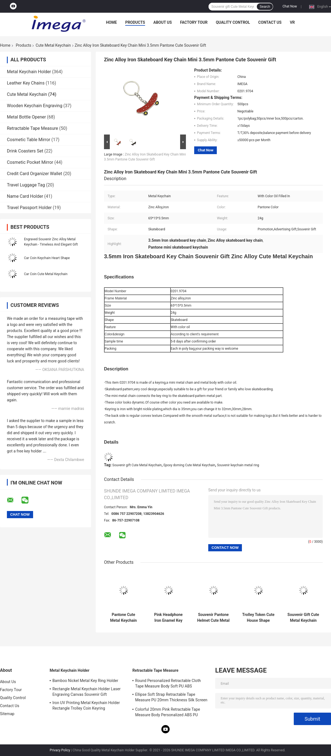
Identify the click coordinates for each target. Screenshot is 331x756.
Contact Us (269, 22)
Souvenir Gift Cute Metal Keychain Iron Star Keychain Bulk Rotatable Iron (303, 617)
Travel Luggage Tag (26, 185)
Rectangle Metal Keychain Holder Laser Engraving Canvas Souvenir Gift (86, 692)
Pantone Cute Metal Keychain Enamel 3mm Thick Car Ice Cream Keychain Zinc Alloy (123, 617)
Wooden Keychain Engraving (34, 105)
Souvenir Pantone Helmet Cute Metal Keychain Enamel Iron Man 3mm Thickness (213, 617)
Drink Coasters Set (25, 151)
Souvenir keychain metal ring (238, 465)
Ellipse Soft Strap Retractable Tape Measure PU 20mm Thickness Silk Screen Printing (171, 698)
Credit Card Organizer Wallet (34, 173)
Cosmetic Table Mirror (28, 139)
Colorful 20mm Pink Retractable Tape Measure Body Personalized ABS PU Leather (167, 713)
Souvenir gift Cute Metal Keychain (137, 465)
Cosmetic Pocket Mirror (30, 162)
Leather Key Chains (25, 83)
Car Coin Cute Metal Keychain (46, 274)
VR (292, 22)
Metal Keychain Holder (29, 71)
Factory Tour (194, 22)
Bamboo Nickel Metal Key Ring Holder (85, 680)
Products (135, 22)
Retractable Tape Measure (32, 128)
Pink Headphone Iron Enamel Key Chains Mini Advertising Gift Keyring (168, 617)
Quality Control (233, 22)
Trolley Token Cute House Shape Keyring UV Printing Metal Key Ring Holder (258, 617)
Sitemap (7, 714)
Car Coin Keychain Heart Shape (47, 258)
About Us (162, 22)
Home (111, 22)
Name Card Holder (25, 196)
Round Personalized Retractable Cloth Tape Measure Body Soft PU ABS (168, 683)
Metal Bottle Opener (26, 117)
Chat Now (289, 6)
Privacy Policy (60, 750)
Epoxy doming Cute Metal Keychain (189, 465)
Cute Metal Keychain (53, 45)
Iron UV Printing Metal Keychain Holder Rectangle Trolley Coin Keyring (86, 705)
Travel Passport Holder (29, 207)
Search (265, 7)
